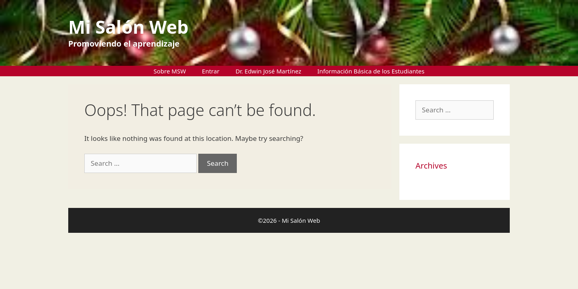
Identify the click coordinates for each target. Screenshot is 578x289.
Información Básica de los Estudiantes (371, 71)
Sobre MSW (170, 71)
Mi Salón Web (128, 26)
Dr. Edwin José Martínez (268, 71)
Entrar (211, 71)
